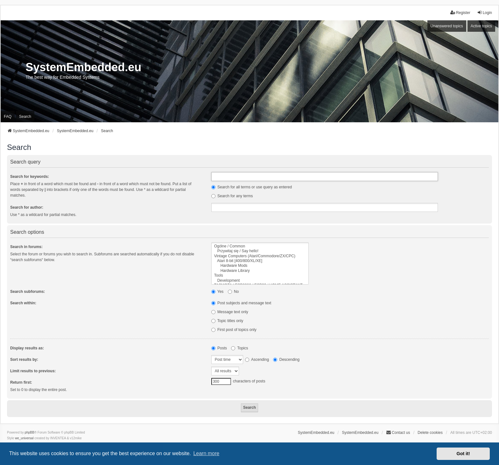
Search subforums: (27, 291)
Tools (260, 275)
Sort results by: (24, 359)
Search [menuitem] (25, 116)
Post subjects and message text (241, 303)
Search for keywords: (29, 176)
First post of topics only (234, 329)
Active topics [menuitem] (481, 26)
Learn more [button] (206, 453)
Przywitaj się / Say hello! (260, 251)
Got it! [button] (463, 453)
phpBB (29, 432)
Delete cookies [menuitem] (430, 432)
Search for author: (26, 207)
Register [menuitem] (460, 12)
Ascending (257, 359)
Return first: (21, 382)
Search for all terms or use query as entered (251, 187)
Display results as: (27, 348)
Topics (239, 348)
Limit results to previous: (33, 371)
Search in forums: (26, 247)
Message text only (229, 312)
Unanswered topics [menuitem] (447, 26)
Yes (217, 291)
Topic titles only (227, 321)
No (233, 291)
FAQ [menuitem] (7, 116)
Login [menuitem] (484, 12)
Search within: (23, 303)
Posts (219, 348)
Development (260, 280)
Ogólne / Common (260, 246)
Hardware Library (260, 270)
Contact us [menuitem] (398, 432)
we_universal (24, 438)
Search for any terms (232, 196)
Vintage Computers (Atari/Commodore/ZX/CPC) (260, 256)
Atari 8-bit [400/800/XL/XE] (260, 261)
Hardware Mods (260, 265)
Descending (286, 359)
